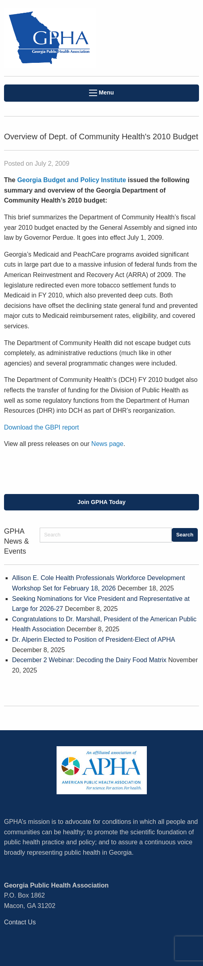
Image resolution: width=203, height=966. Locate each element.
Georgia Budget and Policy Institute (71, 180)
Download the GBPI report (41, 427)
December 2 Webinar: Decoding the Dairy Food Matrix (89, 660)
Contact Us (20, 922)
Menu (101, 92)
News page (107, 443)
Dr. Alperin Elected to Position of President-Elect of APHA (93, 639)
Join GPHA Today (101, 502)
